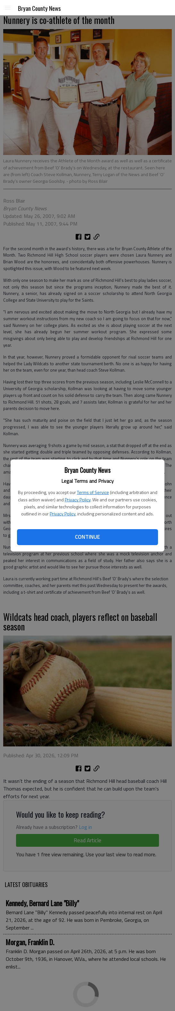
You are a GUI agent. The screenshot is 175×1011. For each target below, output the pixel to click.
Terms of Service (93, 492)
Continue (87, 537)
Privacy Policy (77, 499)
